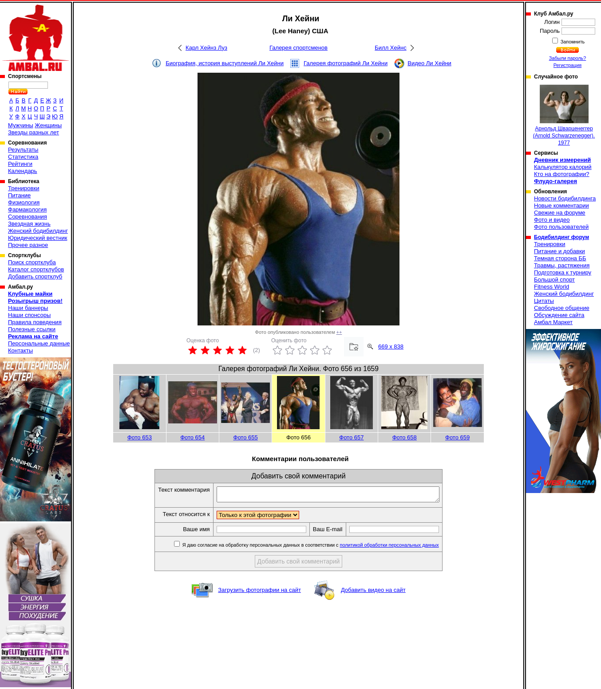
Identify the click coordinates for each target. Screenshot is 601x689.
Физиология (24, 202)
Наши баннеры (28, 308)
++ (339, 332)
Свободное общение (561, 308)
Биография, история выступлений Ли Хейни (225, 63)
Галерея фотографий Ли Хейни (345, 63)
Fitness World (551, 286)
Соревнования (27, 216)
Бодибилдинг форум (561, 237)
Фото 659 (457, 437)
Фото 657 (351, 437)
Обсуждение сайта (559, 315)
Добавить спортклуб (35, 276)
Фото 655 (245, 437)
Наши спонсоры (29, 315)
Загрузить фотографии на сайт (259, 592)
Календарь (22, 171)
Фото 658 (404, 437)
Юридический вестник (37, 238)
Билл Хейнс (390, 47)
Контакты (20, 350)
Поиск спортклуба (32, 262)
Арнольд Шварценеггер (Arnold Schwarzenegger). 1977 (564, 115)
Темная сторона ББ (560, 258)
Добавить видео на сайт (373, 592)
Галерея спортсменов (298, 47)
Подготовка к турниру (562, 272)
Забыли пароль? (567, 58)
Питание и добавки (559, 251)
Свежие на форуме (559, 212)
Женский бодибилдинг (38, 230)
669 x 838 (390, 346)
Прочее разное (28, 245)
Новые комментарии (561, 205)
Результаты (23, 149)
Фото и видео (552, 219)
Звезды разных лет (33, 132)
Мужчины (20, 125)
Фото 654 (192, 437)
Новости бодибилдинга (565, 198)
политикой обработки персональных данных (402, 547)
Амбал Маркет (553, 322)
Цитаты (544, 301)
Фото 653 (139, 437)
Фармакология (27, 209)
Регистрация (567, 65)
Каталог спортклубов (36, 269)
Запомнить (572, 41)
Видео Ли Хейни (429, 63)
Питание (19, 195)
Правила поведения (35, 322)
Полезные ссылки (31, 329)
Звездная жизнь (29, 223)
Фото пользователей (561, 226)
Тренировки (23, 188)
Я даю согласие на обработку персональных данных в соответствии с (323, 547)
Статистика (23, 156)
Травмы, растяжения (561, 265)
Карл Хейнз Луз (206, 47)
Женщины (48, 125)
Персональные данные (39, 343)
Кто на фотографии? (561, 174)
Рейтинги (20, 164)
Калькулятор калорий (563, 167)
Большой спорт (554, 279)
